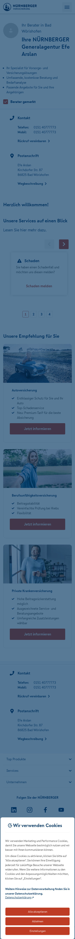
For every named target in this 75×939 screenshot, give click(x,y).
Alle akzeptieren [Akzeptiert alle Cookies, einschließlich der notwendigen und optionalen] (37, 912)
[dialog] (37, 878)
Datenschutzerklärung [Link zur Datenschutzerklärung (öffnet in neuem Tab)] (18, 897)
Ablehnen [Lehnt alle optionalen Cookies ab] (37, 921)
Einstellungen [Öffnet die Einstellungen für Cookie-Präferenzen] (38, 931)
